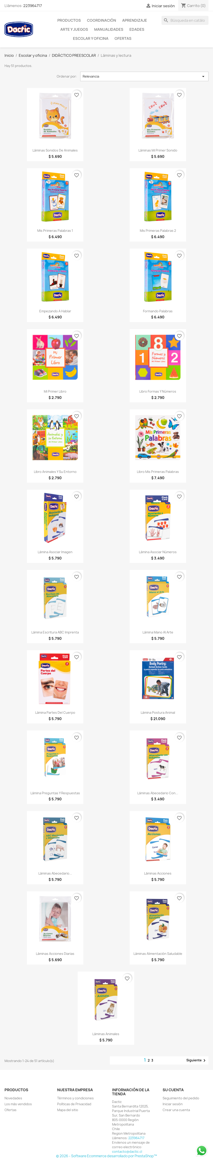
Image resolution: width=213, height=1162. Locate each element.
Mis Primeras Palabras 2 (158, 230)
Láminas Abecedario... (55, 873)
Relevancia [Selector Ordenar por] (144, 76)
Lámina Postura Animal (158, 712)
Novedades (13, 1098)
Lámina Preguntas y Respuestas (55, 793)
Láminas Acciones (157, 873)
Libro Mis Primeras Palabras (158, 472)
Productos (69, 20)
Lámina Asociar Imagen (55, 552)
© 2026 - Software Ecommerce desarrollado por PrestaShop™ (106, 1156)
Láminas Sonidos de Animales (55, 150)
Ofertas (10, 1110)
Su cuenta (173, 1089)
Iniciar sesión (173, 1104)
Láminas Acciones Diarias (55, 953)
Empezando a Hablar (55, 311)
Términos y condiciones (75, 1098)
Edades (136, 29)
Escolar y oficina (90, 38)
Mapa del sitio (67, 1110)
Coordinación (101, 20)
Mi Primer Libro (55, 391)
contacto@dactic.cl (127, 1151)
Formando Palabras (158, 311)
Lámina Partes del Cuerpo (55, 712)
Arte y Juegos (74, 29)
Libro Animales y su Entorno (55, 472)
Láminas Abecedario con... (157, 793)
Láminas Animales (105, 1034)
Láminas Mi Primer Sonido (157, 150)
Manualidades (108, 29)
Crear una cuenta (176, 1110)
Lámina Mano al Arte (158, 632)
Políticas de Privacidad (74, 1104)
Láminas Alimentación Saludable (157, 953)
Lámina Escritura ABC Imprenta (55, 632)
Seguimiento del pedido (181, 1098)
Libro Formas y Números (157, 391)
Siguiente (196, 1060)
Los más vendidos (18, 1104)
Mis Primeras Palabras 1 (55, 230)
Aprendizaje (134, 20)
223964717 (32, 5)
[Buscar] (185, 20)
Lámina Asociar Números (158, 552)
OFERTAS (123, 38)
